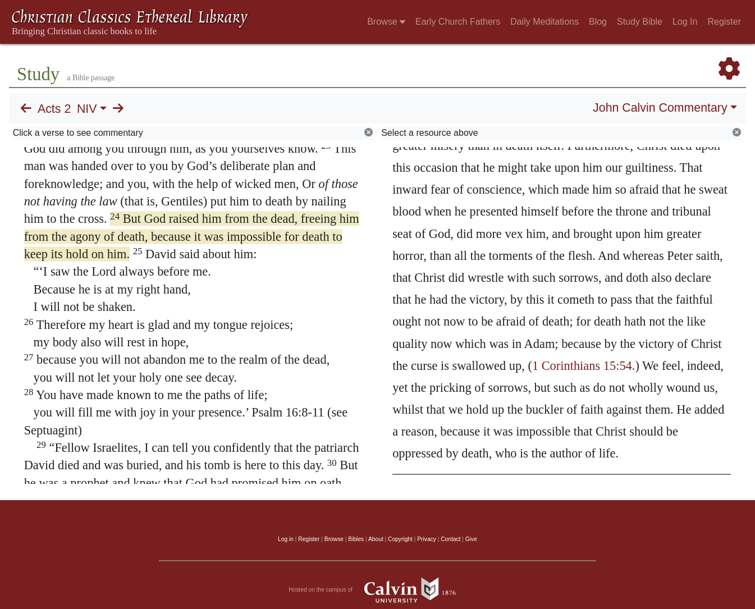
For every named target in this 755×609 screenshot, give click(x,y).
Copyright (400, 539)
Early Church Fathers (457, 21)
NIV (87, 109)
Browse (386, 21)
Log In (684, 21)
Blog (598, 21)
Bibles (356, 539)
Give (471, 539)
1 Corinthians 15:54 (582, 366)
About (375, 539)
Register (724, 21)
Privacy (426, 539)
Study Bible (639, 21)
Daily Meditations (544, 21)
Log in (286, 539)
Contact (450, 539)
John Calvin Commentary (660, 108)
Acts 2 (54, 109)
